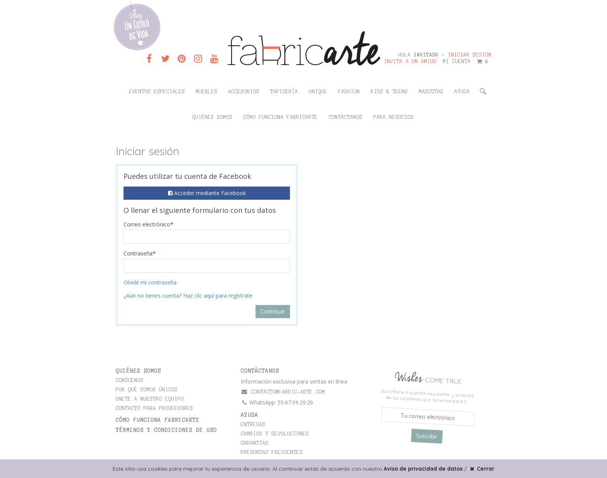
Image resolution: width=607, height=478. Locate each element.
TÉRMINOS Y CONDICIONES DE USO (166, 430)
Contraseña (139, 253)
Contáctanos (346, 117)
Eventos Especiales (157, 91)
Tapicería (284, 91)
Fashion (349, 91)
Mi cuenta (457, 61)
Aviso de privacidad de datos (423, 468)
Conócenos (130, 380)
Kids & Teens (389, 91)
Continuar (273, 311)
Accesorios (243, 91)
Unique (318, 91)
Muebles (207, 91)
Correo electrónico (148, 224)
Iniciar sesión (469, 55)
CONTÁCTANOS (260, 371)
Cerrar (481, 468)
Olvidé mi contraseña (150, 282)
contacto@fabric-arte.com (283, 392)
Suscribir (426, 436)
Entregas (253, 424)
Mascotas (431, 91)
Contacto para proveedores (154, 408)
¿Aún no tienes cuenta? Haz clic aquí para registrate (187, 295)
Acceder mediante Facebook (207, 193)
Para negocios (394, 117)
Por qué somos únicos (147, 389)
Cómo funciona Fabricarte (280, 117)
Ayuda (462, 91)
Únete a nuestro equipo (150, 399)
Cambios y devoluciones (275, 434)
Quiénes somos (212, 117)
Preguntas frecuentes (272, 452)
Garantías (255, 443)
